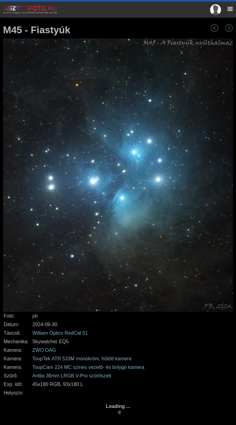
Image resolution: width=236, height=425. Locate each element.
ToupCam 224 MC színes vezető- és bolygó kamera (88, 367)
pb (35, 316)
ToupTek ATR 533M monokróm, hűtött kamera (81, 358)
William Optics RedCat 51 (60, 333)
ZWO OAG (44, 350)
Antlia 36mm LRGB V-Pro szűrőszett (71, 375)
